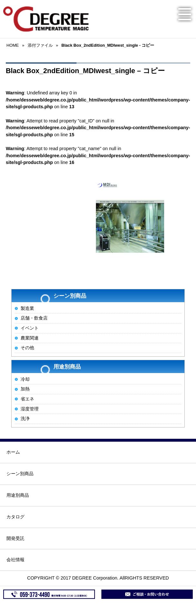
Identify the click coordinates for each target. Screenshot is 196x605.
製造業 (27, 308)
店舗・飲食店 (34, 318)
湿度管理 (30, 408)
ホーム (13, 452)
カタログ (15, 516)
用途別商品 (17, 495)
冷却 (25, 379)
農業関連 (30, 338)
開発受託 (15, 538)
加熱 (25, 388)
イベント (30, 328)
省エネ (27, 398)
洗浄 (25, 418)
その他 (27, 347)
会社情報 (15, 559)
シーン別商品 (19, 473)
